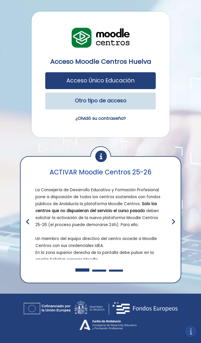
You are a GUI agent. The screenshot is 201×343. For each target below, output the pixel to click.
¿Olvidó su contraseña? (100, 118)
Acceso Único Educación (100, 80)
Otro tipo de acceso (100, 100)
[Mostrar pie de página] (191, 331)
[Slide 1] (82, 270)
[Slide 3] (99, 271)
